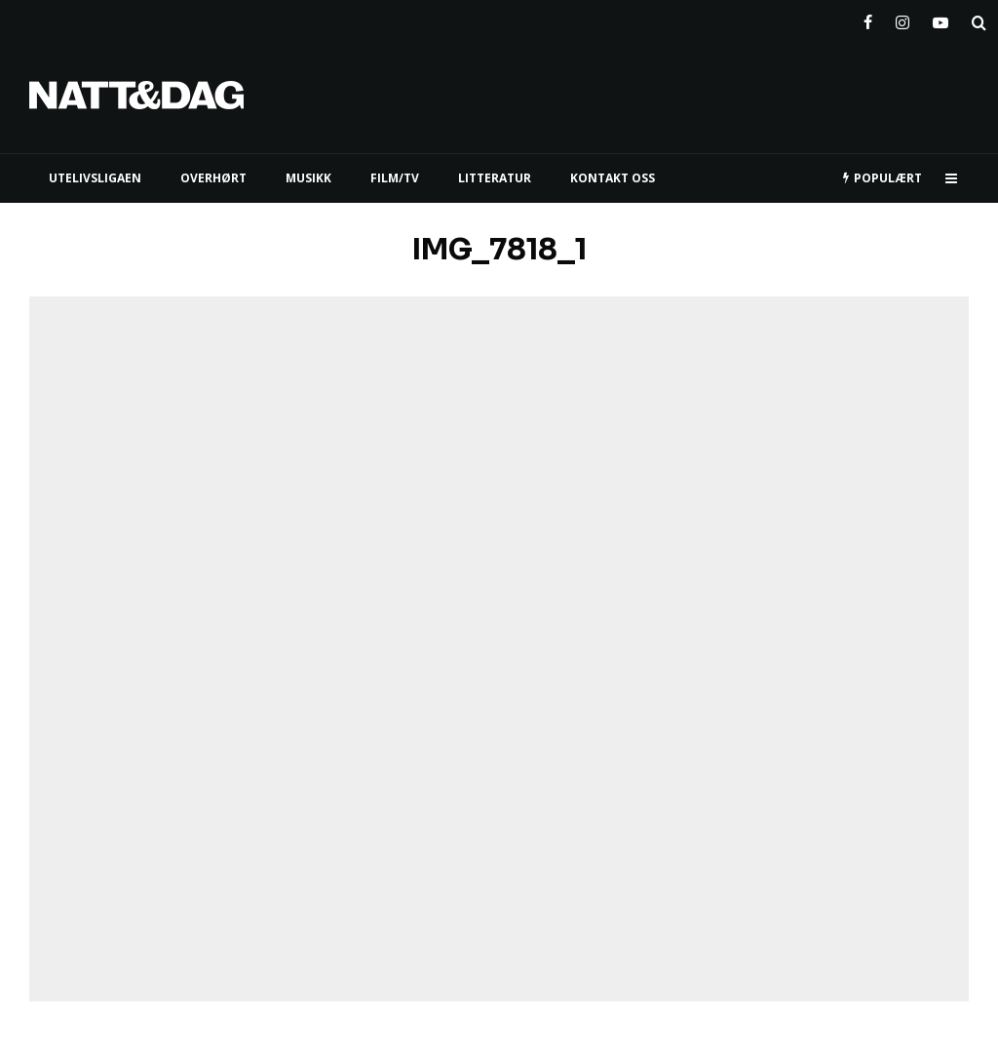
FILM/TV (394, 178)
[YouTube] (940, 18)
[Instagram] (902, 18)
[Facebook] (868, 18)
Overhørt (213, 178)
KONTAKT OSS (612, 178)
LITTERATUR (494, 178)
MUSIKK (308, 178)
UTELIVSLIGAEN (95, 178)
